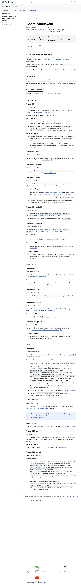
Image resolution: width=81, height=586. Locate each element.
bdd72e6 (32, 258)
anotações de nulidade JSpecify (54, 192)
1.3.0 (40, 45)
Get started (6, 6)
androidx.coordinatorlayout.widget (35, 29)
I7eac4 (32, 147)
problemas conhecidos (65, 82)
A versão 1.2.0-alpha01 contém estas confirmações (47, 330)
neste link (66, 439)
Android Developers (31, 18)
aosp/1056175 (70, 390)
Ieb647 (71, 246)
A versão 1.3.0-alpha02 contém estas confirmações (47, 215)
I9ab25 (65, 198)
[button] (10, 13)
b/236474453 (33, 248)
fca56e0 (65, 130)
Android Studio (74, 2)
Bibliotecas (54, 18)
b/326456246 (71, 198)
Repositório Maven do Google (53, 60)
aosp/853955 (62, 447)
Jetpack (16, 6)
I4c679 (71, 130)
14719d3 (59, 124)
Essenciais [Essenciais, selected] (20, 2)
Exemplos (23, 10)
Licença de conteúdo (71, 496)
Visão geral (5, 10)
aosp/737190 (33, 363)
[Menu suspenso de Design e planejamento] (43, 2)
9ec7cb (49, 285)
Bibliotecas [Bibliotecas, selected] (33, 10)
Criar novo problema (35, 90)
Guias (14, 10)
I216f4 (32, 140)
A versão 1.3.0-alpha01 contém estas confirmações (47, 231)
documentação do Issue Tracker (42, 94)
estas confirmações (44, 112)
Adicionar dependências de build (66, 70)
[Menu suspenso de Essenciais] (25, 2)
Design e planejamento (35, 2)
